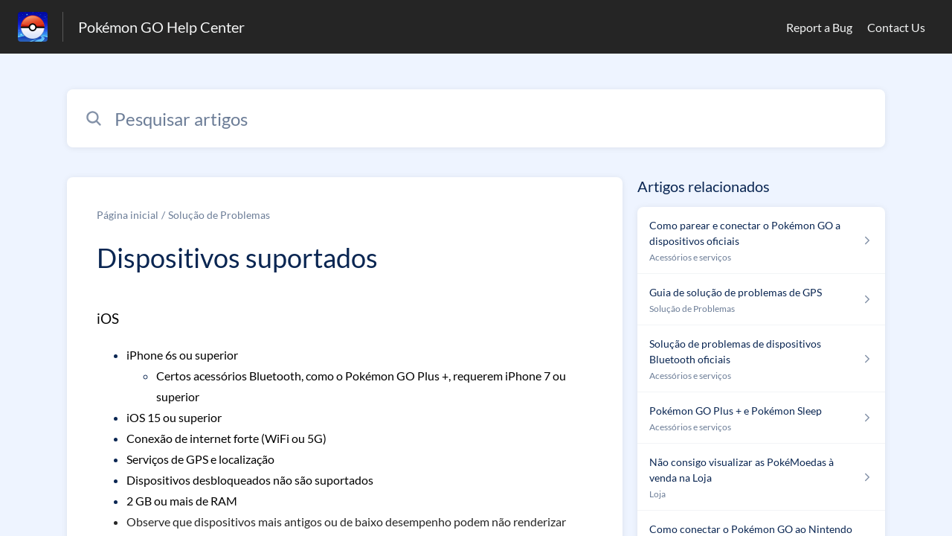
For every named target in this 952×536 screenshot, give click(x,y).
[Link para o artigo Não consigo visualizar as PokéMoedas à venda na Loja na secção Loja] (761, 477)
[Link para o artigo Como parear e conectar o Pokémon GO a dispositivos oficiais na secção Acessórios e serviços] (761, 240)
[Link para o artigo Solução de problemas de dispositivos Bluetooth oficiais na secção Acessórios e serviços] (761, 358)
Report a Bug (819, 27)
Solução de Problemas (219, 214)
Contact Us (896, 27)
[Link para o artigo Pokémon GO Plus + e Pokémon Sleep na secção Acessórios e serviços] (761, 418)
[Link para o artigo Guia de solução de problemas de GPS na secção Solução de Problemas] (761, 299)
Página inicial (127, 214)
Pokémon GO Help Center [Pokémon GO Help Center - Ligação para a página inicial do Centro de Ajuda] (161, 27)
